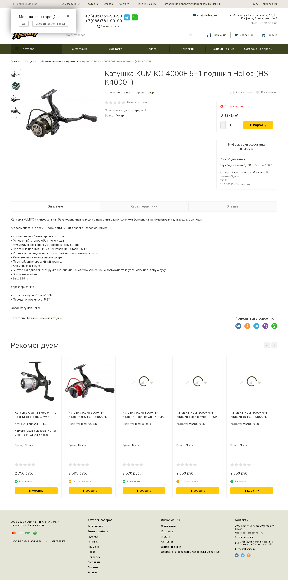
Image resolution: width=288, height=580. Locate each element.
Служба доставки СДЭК (235, 165)
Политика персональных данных (29, 541)
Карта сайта (58, 541)
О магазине (80, 49)
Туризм (92, 572)
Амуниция (94, 562)
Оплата (108, 3)
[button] (16, 118)
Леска (91, 551)
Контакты (125, 3)
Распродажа (95, 526)
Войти (255, 3)
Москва (32, 3)
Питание (93, 567)
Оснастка (94, 557)
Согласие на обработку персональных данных (192, 3)
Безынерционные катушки (58, 61)
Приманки (94, 546)
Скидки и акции (147, 3)
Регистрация (269, 3)
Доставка (92, 3)
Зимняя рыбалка (98, 531)
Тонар (150, 92)
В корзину (258, 125)
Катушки (30, 61)
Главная (15, 61)
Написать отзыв (137, 102)
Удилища (93, 536)
